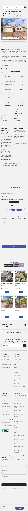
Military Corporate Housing (20, 432)
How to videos (4, 411)
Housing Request (18, 398)
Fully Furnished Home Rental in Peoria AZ (9, 308)
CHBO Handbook (5, 414)
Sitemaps (16, 389)
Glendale (10, 163)
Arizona (5, 163)
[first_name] (14, 222)
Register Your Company (6, 417)
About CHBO (17, 356)
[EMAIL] (24, 345)
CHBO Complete (17, 372)
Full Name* (3, 463)
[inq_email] (14, 235)
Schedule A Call (17, 403)
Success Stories (17, 361)
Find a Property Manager (6, 425)
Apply (19, 508)
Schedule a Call (21, 325)
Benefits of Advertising (6, 364)
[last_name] (14, 226)
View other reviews (14, 201)
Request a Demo (5, 403)
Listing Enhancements (19, 419)
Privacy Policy (17, 380)
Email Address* (4, 470)
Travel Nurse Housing (19, 430)
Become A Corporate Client (7, 361)
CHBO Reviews (17, 359)
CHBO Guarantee (18, 370)
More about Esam (8, 265)
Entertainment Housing (19, 443)
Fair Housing (17, 378)
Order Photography (5, 422)
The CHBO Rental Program (20, 395)
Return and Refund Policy (19, 386)
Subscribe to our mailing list (14, 339)
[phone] (8, 230)
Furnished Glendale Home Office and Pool (10, 283)
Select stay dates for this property (10, 216)
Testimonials (17, 375)
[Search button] (25, 7)
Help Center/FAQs (5, 395)
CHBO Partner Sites (5, 370)
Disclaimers (16, 383)
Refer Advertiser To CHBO (7, 419)
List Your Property (18, 400)
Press (15, 367)
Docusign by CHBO (5, 406)
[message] (14, 240)
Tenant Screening (5, 409)
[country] (14, 7)
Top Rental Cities (5, 359)
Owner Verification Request (7, 428)
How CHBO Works (5, 356)
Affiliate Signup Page (5, 367)
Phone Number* (4, 476)
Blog (15, 364)
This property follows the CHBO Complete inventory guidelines (20, 131)
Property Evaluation (5, 398)
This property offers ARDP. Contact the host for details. (20, 142)
